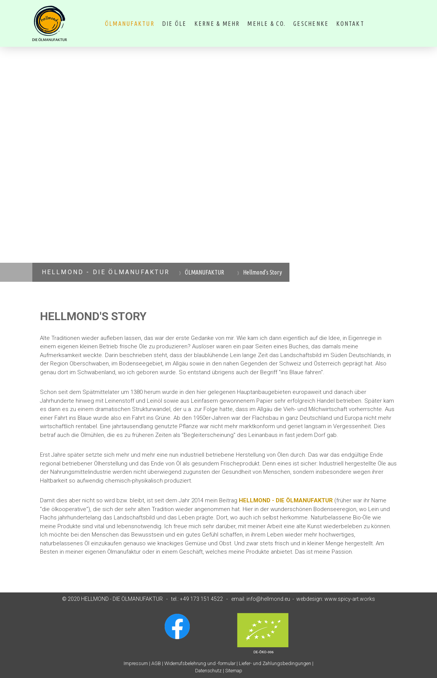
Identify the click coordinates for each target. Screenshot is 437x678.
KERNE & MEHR (217, 23)
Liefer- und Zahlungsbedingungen (275, 663)
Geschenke (311, 23)
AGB (156, 663)
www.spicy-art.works (349, 599)
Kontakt (350, 23)
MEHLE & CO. (266, 23)
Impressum (136, 663)
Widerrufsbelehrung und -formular (199, 663)
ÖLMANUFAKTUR (129, 23)
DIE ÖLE (174, 23)
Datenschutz (208, 670)
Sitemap (233, 670)
